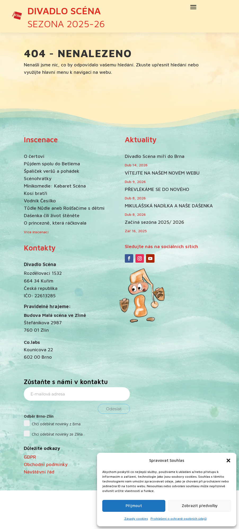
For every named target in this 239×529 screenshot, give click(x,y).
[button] (228, 460)
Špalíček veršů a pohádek (51, 171)
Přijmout (134, 505)
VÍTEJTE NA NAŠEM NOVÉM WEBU (162, 173)
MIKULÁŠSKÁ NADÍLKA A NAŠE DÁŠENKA (169, 205)
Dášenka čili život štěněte (51, 215)
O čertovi (34, 156)
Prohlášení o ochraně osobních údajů (179, 519)
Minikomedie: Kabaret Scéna (55, 186)
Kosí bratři (35, 193)
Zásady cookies (136, 519)
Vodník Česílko (40, 200)
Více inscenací (36, 232)
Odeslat (114, 408)
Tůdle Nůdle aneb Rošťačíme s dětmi (64, 208)
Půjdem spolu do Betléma (52, 163)
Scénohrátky (37, 178)
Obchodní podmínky (46, 464)
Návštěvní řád (39, 472)
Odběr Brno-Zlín (39, 416)
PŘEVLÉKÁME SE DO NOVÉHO (157, 189)
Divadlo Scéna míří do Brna (154, 156)
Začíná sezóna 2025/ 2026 (154, 222)
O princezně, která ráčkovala (55, 223)
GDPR (30, 457)
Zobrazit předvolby (200, 505)
